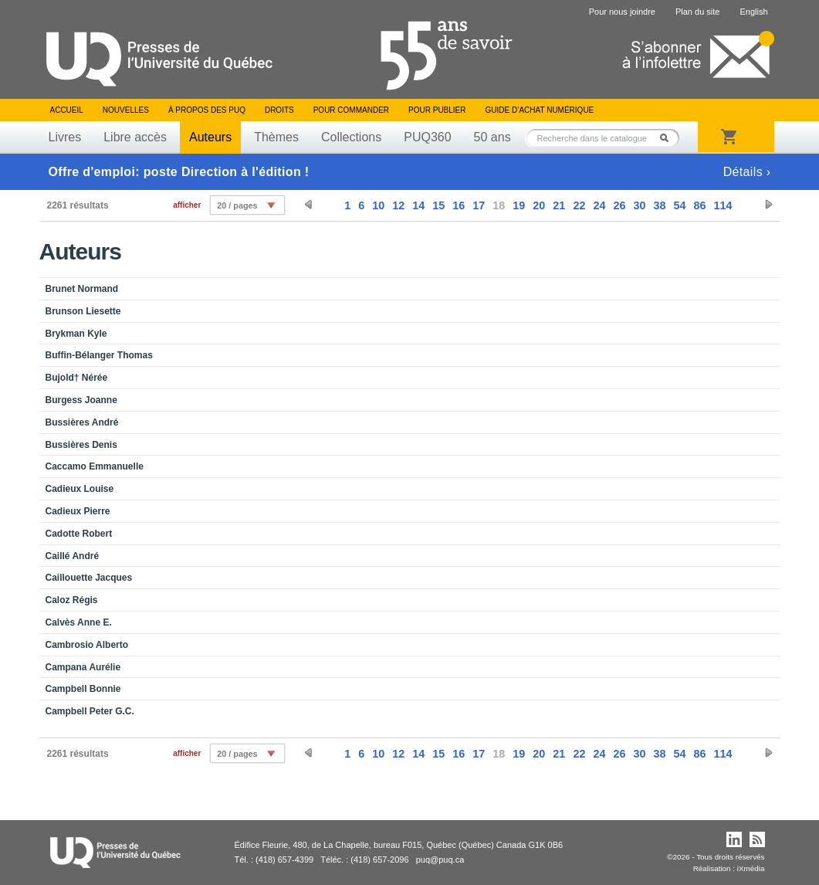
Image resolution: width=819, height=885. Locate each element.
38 (659, 205)
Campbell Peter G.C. (90, 711)
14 (418, 205)
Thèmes (276, 137)
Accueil (66, 110)
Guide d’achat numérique (540, 110)
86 (699, 205)
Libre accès (135, 137)
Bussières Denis (81, 444)
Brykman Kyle (76, 333)
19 (519, 205)
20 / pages (237, 205)
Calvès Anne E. (79, 622)
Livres (65, 137)
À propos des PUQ (206, 110)
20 (539, 205)
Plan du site (697, 11)
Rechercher (668, 138)
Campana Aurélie (83, 667)
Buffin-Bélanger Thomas (99, 355)
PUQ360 (427, 137)
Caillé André (73, 556)
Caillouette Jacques (89, 577)
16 (458, 205)
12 (398, 205)
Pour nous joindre (622, 11)
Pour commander (351, 110)
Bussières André (82, 422)
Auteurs (210, 137)
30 (639, 205)
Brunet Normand (82, 288)
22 (579, 205)
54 (679, 205)
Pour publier (436, 110)
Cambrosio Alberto (87, 644)
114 (722, 205)
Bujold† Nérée (77, 377)
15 (438, 205)
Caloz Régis (72, 600)
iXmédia (751, 868)
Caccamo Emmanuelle (95, 466)
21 (559, 205)
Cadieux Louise (80, 488)
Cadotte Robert (79, 533)
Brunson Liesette (83, 311)
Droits (279, 110)
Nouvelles (126, 110)
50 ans (492, 137)
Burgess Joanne (81, 400)
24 (599, 205)
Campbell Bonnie (83, 688)
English (753, 11)
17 (478, 205)
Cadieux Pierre (78, 511)
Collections (351, 137)
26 (619, 205)
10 (378, 205)
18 (498, 205)
